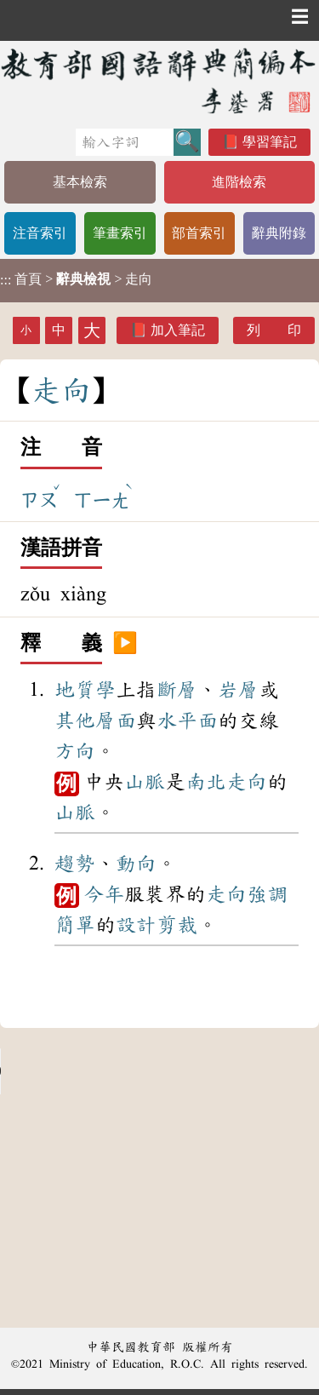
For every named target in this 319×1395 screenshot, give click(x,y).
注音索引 (40, 233)
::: (5, 280)
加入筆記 (178, 330)
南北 (205, 782)
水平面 (187, 720)
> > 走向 (76, 279)
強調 (267, 894)
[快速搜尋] (125, 142)
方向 (74, 751)
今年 (103, 894)
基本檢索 (80, 182)
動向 (136, 863)
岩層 (238, 690)
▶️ (125, 644)
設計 (136, 925)
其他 (74, 720)
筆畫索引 (120, 233)
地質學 (85, 690)
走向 (246, 782)
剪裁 (177, 925)
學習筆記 (269, 142)
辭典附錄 (279, 233)
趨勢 (74, 863)
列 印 (274, 330)
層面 (115, 720)
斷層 (177, 690)
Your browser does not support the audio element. (127, 1071)
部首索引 (199, 233)
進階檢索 (239, 182)
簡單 (74, 925)
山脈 (144, 782)
